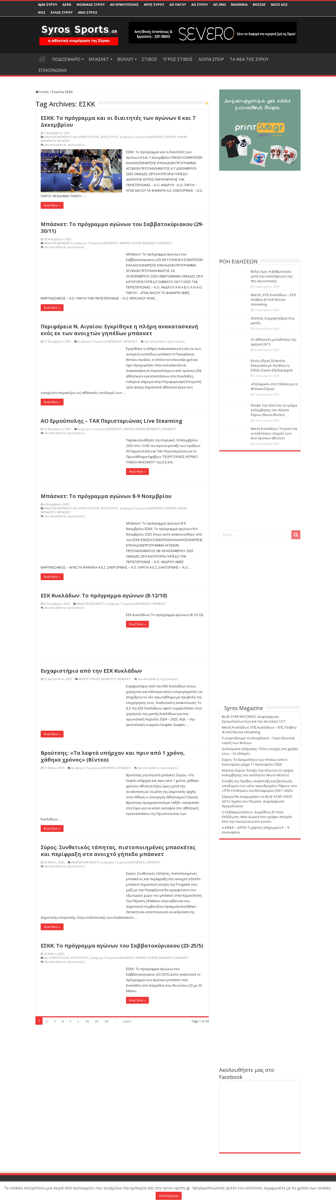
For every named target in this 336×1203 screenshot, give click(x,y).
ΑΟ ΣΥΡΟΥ (199, 4)
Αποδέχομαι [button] (168, 1195)
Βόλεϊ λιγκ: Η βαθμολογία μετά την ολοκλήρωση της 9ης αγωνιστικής (271, 276)
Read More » (52, 205)
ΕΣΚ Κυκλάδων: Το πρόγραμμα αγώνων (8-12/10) (104, 595)
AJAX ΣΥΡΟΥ (47, 4)
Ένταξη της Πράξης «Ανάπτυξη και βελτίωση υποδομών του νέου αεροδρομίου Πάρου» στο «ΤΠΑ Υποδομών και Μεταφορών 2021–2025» (259, 786)
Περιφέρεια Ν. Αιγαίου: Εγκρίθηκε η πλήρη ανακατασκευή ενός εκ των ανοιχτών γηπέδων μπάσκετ (119, 330)
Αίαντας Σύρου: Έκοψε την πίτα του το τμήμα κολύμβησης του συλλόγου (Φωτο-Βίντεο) (257, 772)
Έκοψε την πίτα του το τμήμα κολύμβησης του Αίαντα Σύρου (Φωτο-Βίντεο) (274, 410)
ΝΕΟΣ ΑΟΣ (279, 4)
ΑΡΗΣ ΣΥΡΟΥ (154, 4)
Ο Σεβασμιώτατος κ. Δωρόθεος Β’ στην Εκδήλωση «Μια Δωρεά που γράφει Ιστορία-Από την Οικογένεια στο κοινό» (257, 817)
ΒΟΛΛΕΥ (125, 59)
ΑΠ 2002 (219, 4)
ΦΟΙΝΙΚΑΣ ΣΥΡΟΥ (90, 4)
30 (106, 1021)
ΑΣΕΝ (66, 4)
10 (87, 1021)
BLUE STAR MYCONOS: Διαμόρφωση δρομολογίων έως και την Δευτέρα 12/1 (253, 719)
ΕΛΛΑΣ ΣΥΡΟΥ (62, 12)
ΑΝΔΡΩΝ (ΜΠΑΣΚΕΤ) (58, 137)
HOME (42, 58)
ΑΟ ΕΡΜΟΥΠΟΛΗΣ (124, 4)
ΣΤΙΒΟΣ (149, 59)
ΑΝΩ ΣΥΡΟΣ (87, 12)
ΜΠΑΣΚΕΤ (99, 59)
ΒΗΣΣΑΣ (259, 4)
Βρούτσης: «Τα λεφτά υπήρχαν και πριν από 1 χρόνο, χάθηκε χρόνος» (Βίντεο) (113, 756)
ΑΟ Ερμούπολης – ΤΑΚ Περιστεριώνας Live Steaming (111, 420)
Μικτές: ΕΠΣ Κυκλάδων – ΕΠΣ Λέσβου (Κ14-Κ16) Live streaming (273, 299)
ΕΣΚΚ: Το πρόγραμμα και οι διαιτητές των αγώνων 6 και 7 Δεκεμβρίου (118, 121)
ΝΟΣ (41, 12)
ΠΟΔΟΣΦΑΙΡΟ (66, 59)
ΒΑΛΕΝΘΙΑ (239, 4)
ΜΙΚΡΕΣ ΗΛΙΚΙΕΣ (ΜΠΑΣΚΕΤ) (138, 243)
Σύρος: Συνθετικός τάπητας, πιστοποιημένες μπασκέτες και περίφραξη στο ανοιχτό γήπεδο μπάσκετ (118, 851)
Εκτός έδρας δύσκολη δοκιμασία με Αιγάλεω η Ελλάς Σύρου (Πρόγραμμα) (271, 365)
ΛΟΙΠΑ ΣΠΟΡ (211, 59)
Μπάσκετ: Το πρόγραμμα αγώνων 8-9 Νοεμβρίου (106, 496)
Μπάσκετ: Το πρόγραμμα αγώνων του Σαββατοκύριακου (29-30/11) (122, 227)
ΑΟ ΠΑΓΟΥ (178, 4)
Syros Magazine (243, 708)
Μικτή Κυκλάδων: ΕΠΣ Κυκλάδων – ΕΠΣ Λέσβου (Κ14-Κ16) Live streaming (259, 729)
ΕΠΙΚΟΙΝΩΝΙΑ (53, 70)
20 (96, 1021)
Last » (127, 1021)
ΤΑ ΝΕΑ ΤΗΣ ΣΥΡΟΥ (249, 59)
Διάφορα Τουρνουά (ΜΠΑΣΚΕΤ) (142, 137)
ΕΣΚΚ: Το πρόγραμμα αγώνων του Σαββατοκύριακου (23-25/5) (122, 945)
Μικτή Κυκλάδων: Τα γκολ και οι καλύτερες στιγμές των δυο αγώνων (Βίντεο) (274, 433)
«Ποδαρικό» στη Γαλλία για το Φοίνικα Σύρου (274, 386)
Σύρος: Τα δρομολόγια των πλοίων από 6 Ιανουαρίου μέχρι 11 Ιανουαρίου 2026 (254, 762)
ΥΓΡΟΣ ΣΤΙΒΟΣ (178, 59)
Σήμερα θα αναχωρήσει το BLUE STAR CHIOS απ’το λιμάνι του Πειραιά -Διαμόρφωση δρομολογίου (257, 801)
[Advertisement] (259, 217)
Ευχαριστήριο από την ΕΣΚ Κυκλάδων (91, 670)
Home (42, 91)
